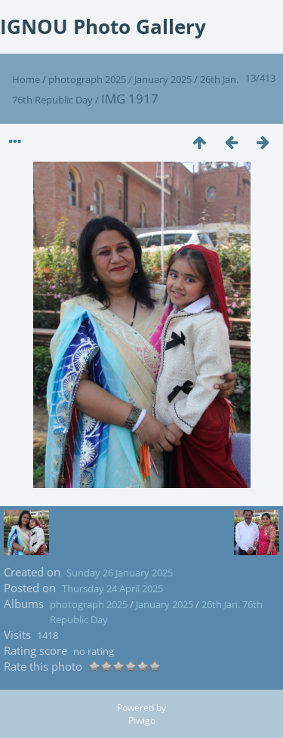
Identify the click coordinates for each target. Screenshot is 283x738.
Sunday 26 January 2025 (119, 572)
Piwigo (141, 720)
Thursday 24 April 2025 (112, 588)
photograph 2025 (87, 79)
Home (26, 79)
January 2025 (163, 79)
